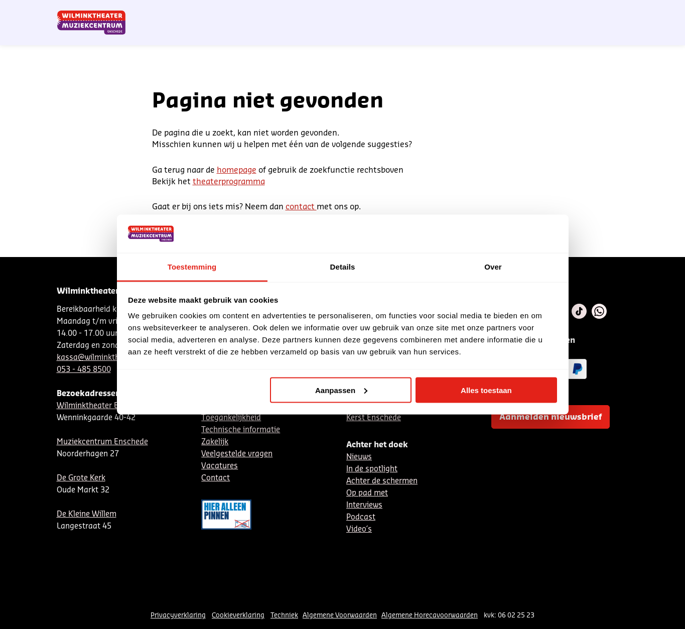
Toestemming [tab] (192, 267)
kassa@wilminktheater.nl (101, 357)
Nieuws (359, 457)
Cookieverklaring (238, 615)
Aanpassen (341, 390)
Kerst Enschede (373, 418)
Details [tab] (342, 267)
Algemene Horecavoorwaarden (429, 615)
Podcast (360, 517)
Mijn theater (581, 12)
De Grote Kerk (81, 478)
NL (454, 11)
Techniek (284, 615)
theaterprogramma (229, 182)
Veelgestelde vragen (236, 454)
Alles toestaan (486, 390)
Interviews (364, 505)
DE (470, 11)
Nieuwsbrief (422, 11)
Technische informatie (240, 430)
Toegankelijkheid (231, 418)
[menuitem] (608, 35)
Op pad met (367, 493)
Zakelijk (214, 442)
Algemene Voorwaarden (340, 615)
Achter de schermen (382, 481)
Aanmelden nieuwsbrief (550, 417)
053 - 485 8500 (84, 369)
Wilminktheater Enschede (102, 406)
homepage (236, 170)
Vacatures (219, 466)
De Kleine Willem (86, 514)
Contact (513, 11)
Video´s (359, 529)
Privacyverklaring (178, 615)
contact (301, 207)
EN (487, 11)
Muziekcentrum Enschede (102, 442)
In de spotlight (371, 469)
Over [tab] (493, 267)
